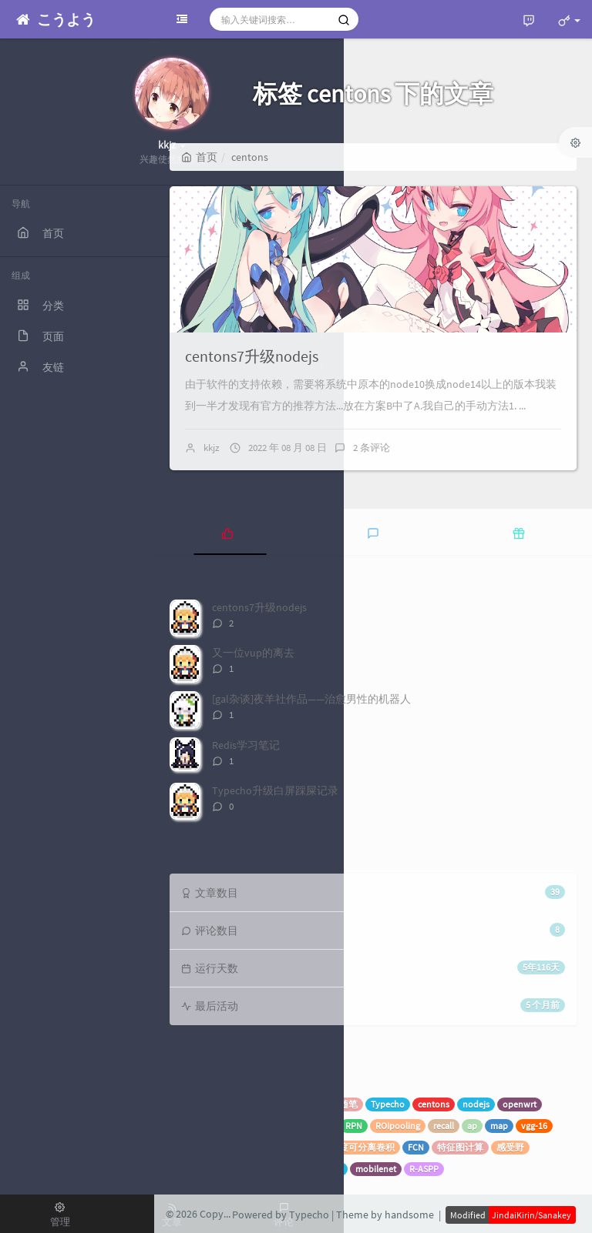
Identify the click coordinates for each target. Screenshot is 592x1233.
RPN (353, 1125)
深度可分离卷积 (362, 1147)
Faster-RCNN (307, 1125)
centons (433, 1104)
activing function (208, 1169)
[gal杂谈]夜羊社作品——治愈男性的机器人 (311, 699)
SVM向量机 (247, 1125)
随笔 (348, 1104)
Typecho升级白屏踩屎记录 (275, 790)
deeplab (191, 1147)
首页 (199, 157)
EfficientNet (294, 1147)
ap (472, 1125)
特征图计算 (460, 1147)
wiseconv (238, 1147)
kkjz (212, 447)
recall (443, 1125)
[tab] (227, 532)
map (499, 1125)
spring (187, 1104)
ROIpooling (397, 1125)
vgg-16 (534, 1125)
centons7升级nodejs (251, 356)
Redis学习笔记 (246, 745)
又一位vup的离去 (253, 653)
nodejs (475, 1104)
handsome (409, 1214)
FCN (416, 1147)
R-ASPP (424, 1169)
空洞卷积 (272, 1169)
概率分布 (193, 1125)
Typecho (388, 1104)
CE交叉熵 (323, 1169)
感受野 (510, 1147)
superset (280, 1104)
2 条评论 (371, 447)
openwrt (519, 1104)
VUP (318, 1104)
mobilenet (375, 1169)
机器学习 (231, 1104)
